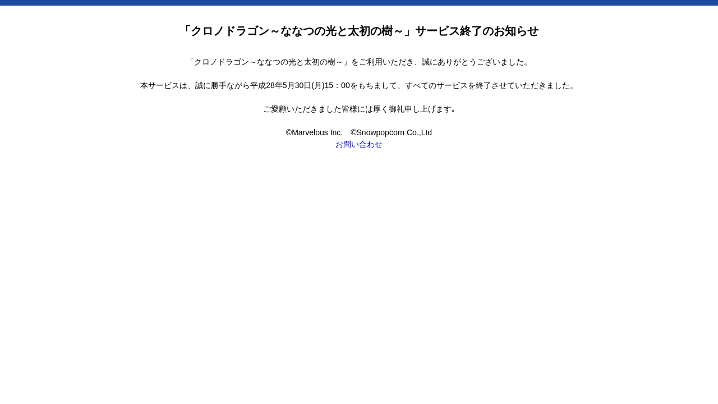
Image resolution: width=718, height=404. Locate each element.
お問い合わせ (359, 144)
